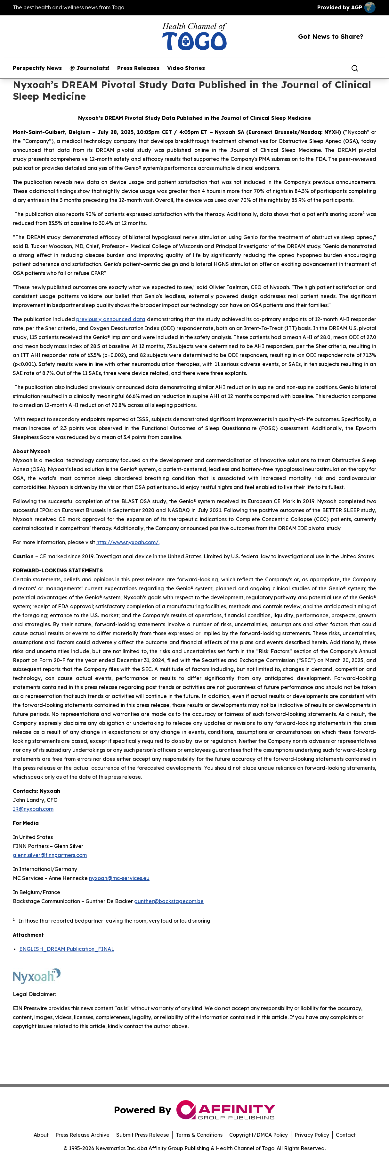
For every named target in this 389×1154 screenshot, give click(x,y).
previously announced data (110, 319)
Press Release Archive (82, 1135)
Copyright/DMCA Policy (258, 1135)
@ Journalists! (89, 68)
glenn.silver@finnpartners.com (50, 855)
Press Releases (138, 68)
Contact (346, 1135)
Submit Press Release (142, 1135)
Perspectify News (37, 68)
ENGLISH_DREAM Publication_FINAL (66, 949)
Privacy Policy (312, 1135)
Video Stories (186, 68)
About (41, 1135)
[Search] (354, 68)
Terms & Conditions (199, 1135)
